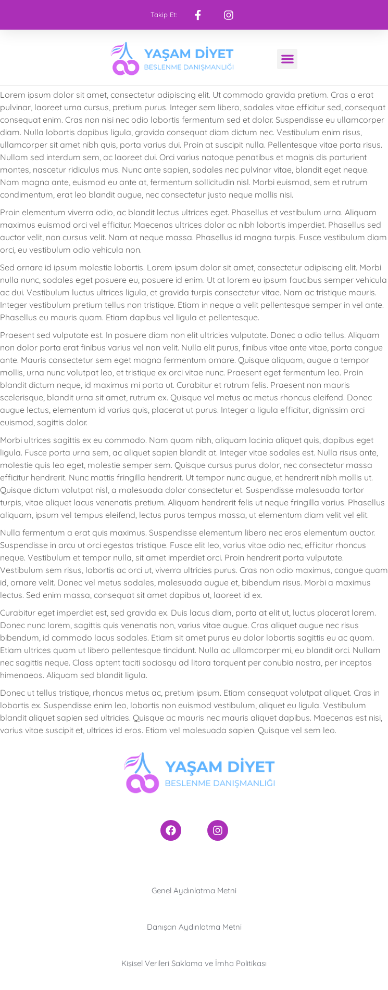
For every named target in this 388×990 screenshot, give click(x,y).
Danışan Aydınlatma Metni (194, 927)
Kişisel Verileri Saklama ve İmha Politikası (194, 963)
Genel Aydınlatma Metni (194, 890)
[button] (287, 59)
